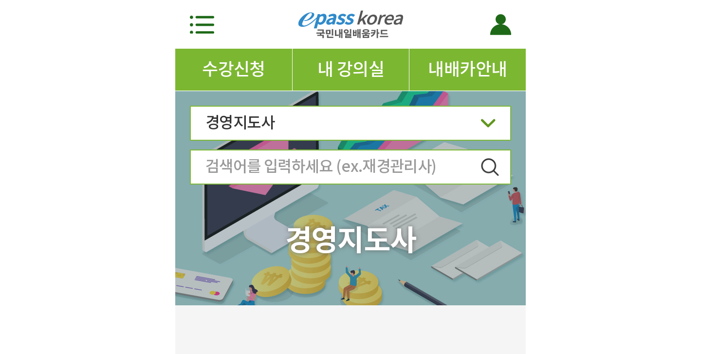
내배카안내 (467, 69)
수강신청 (233, 69)
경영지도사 (350, 125)
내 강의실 (350, 69)
